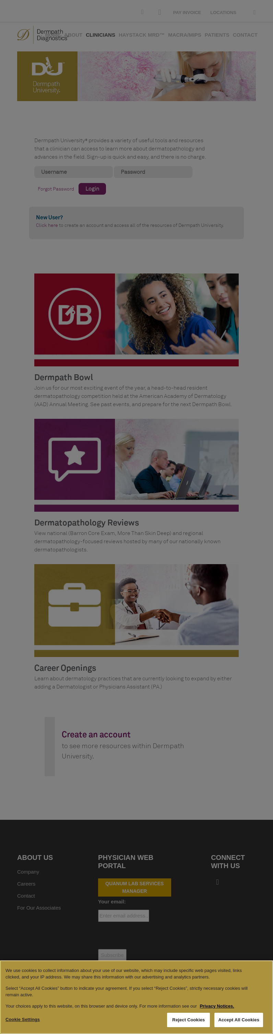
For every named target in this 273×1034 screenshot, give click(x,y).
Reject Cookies (188, 1019)
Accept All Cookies (238, 1019)
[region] (136, 997)
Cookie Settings (22, 1019)
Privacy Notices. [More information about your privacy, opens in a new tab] (217, 1006)
